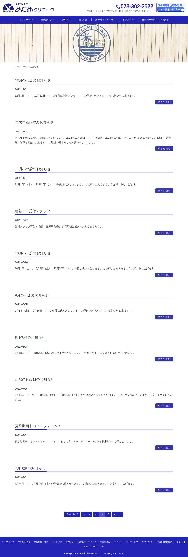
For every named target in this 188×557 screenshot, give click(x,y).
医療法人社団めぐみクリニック (93, 553)
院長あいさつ (47, 19)
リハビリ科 (57, 542)
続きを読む (164, 102)
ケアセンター (148, 542)
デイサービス (132, 542)
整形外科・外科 (41, 542)
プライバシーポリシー (93, 546)
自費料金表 (128, 19)
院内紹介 (83, 19)
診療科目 (66, 19)
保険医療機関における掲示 (155, 19)
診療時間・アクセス (105, 19)
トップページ (26, 19)
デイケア (118, 542)
